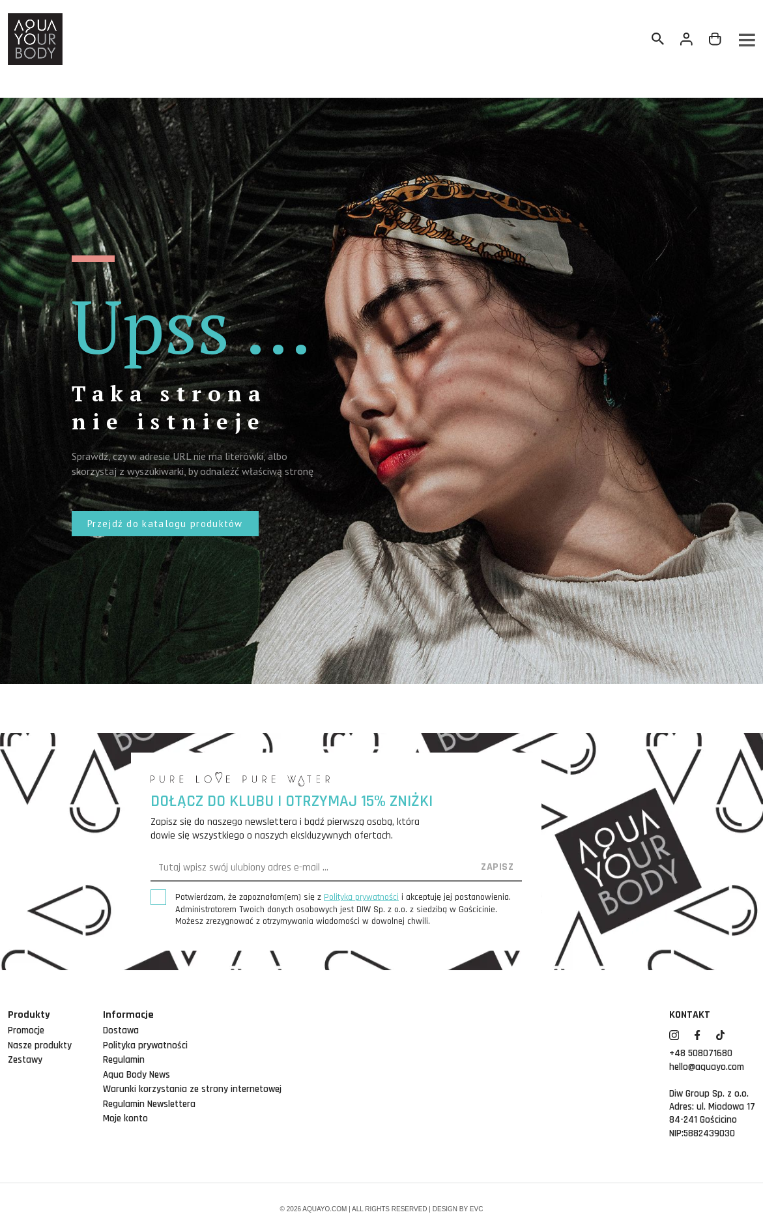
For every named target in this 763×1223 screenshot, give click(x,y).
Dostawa (121, 1030)
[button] (165, 523)
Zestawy (25, 1060)
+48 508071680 (700, 1053)
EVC (476, 1209)
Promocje (26, 1030)
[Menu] (746, 39)
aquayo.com (324, 1209)
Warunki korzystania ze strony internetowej (192, 1089)
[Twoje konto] (686, 39)
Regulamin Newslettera (149, 1104)
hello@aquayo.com (706, 1067)
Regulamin (124, 1060)
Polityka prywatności (145, 1045)
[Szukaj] (658, 39)
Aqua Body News (136, 1075)
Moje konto (125, 1118)
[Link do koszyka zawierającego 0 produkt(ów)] (715, 39)
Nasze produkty (40, 1045)
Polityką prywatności (361, 897)
